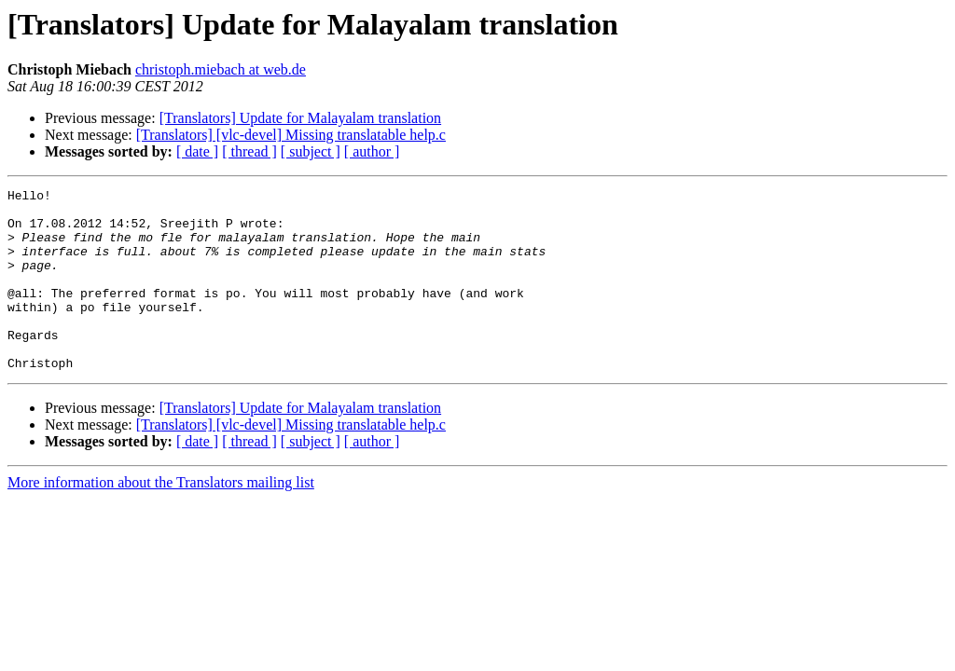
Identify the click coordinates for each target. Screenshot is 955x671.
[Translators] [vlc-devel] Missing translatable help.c (291, 135)
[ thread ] (249, 151)
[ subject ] (310, 151)
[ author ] (372, 151)
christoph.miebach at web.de (220, 69)
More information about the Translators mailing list (160, 519)
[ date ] (197, 151)
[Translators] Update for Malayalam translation (300, 118)
